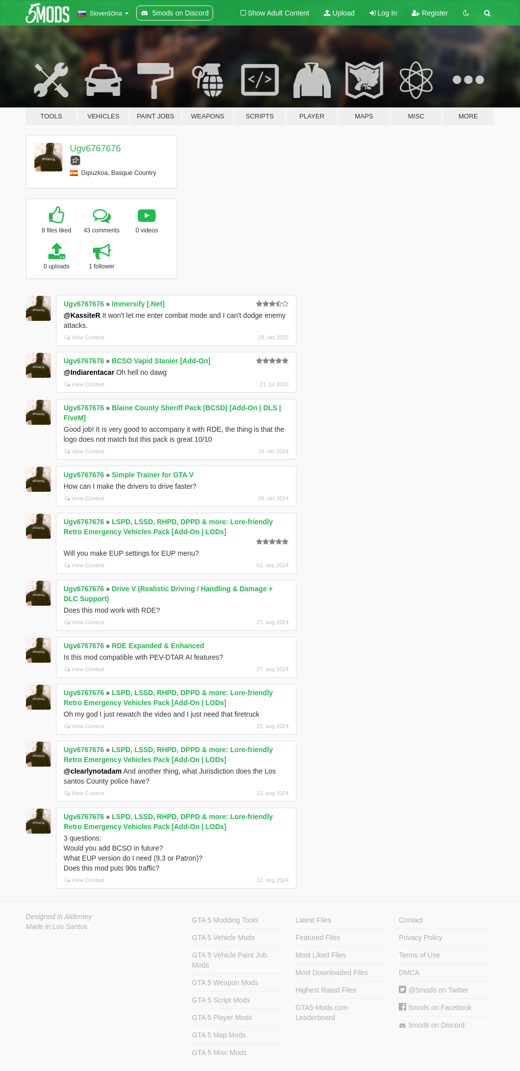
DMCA (409, 973)
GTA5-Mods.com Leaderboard (321, 1013)
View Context (84, 337)
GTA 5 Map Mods (219, 1035)
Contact (411, 920)
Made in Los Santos (57, 927)
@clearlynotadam (93, 771)
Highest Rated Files (325, 990)
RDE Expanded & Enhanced (158, 646)
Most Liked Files (320, 955)
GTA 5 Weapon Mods (225, 983)
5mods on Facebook (435, 1007)
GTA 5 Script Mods (221, 1000)
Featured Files (317, 938)
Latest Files (313, 920)
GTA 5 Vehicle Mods (223, 938)
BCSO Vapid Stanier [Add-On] (161, 361)
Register (430, 13)
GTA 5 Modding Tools (225, 920)
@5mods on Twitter (433, 990)
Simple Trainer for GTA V (153, 475)
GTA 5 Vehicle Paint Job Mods (229, 960)
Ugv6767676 (95, 148)
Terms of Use (419, 955)
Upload (339, 13)
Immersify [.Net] (138, 304)
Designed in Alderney (59, 917)
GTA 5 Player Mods (222, 1018)
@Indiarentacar (89, 372)
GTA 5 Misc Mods (219, 1053)
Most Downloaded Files (331, 973)
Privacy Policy (420, 938)
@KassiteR (82, 315)
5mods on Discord (432, 1025)
